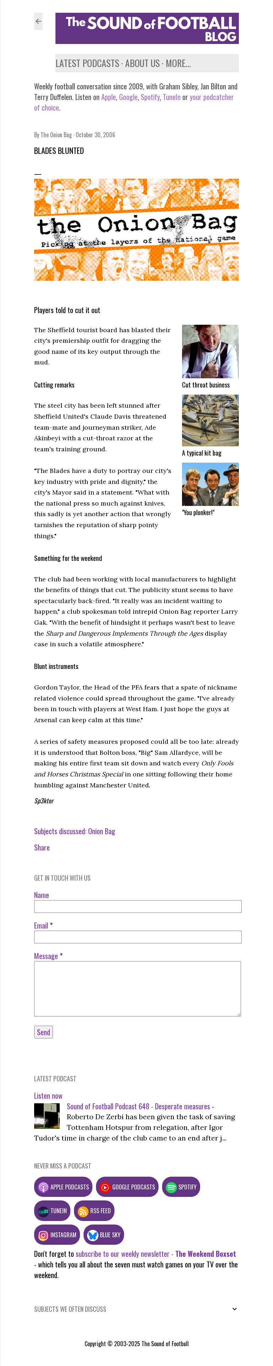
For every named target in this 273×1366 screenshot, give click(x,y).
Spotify (150, 96)
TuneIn (172, 96)
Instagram (57, 1234)
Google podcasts (127, 1186)
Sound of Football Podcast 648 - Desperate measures (138, 1106)
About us (142, 63)
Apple (108, 96)
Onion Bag (101, 831)
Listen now (48, 1095)
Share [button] (42, 847)
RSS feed (94, 1210)
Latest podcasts (87, 63)
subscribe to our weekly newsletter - (156, 1253)
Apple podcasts (63, 1186)
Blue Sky (104, 1234)
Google (127, 96)
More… (178, 63)
